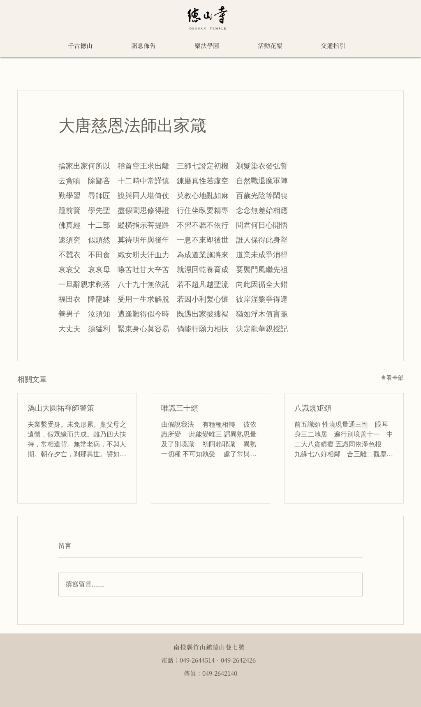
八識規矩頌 (312, 408)
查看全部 (392, 377)
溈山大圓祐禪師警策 (61, 408)
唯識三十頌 (179, 408)
